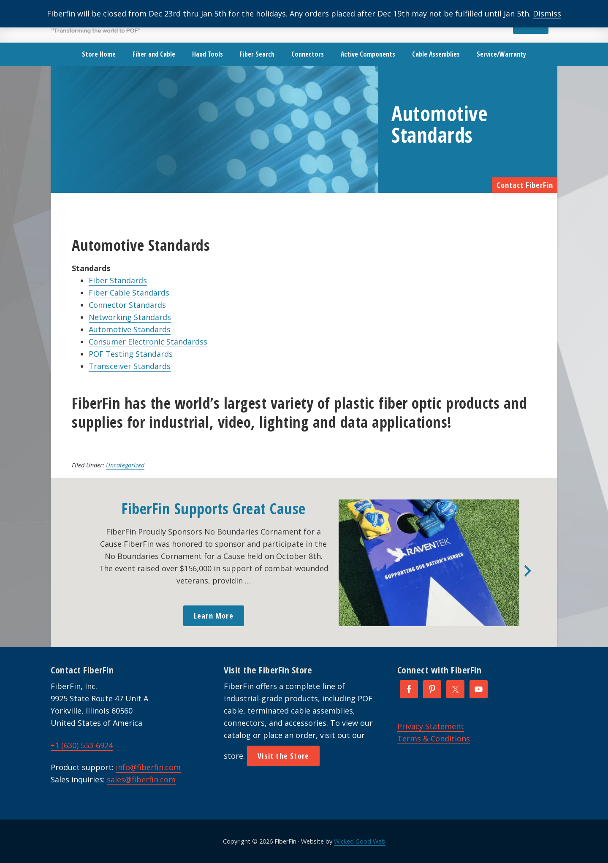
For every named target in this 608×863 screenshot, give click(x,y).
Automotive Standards (130, 329)
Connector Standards (127, 305)
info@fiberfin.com (148, 767)
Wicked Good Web (359, 841)
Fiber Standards (118, 280)
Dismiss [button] (547, 13)
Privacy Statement (430, 726)
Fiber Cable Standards (129, 293)
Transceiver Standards (130, 366)
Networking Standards (130, 317)
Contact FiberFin (525, 185)
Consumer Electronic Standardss (148, 342)
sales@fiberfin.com (141, 779)
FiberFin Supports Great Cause (214, 508)
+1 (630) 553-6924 (82, 745)
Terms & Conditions (433, 738)
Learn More (213, 616)
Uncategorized (125, 465)
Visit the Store (283, 756)
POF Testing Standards (131, 354)
